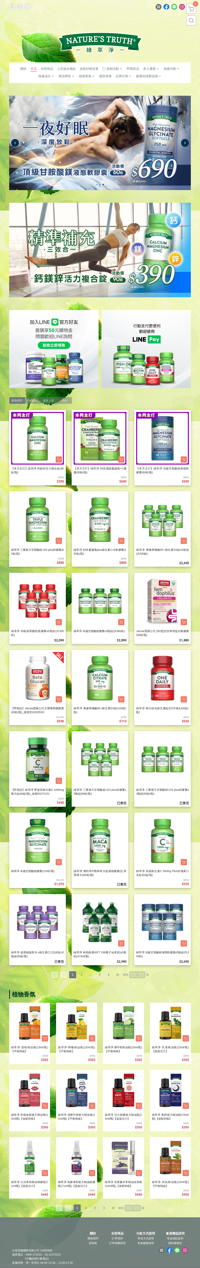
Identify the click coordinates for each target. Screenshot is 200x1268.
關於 (93, 1233)
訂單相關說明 (117, 1243)
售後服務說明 (146, 1243)
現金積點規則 (175, 1238)
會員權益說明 (175, 1233)
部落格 (93, 1243)
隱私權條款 (175, 1243)
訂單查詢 (117, 1238)
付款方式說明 (145, 1233)
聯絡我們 (93, 1238)
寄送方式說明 (146, 1238)
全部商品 (117, 1233)
